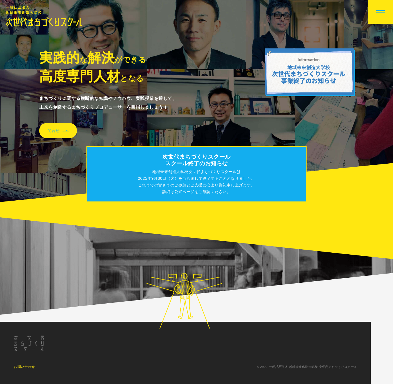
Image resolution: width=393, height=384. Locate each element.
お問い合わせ (24, 368)
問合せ (58, 131)
